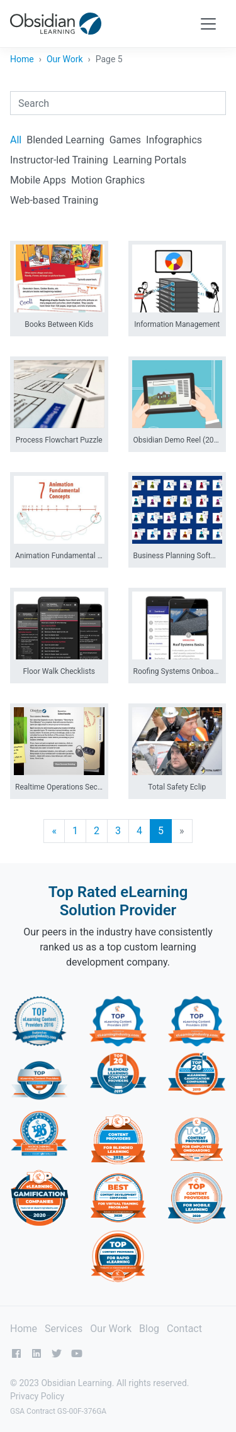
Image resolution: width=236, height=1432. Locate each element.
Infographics (174, 140)
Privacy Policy (37, 1396)
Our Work (65, 59)
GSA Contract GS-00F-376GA (58, 1411)
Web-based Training (54, 200)
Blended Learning (65, 140)
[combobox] (118, 103)
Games (125, 140)
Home (22, 59)
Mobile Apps (38, 180)
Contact (184, 1329)
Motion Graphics (108, 180)
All (15, 140)
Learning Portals (150, 160)
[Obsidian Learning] (56, 23)
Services (63, 1329)
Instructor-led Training (59, 160)
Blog (149, 1329)
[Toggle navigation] (208, 23)
